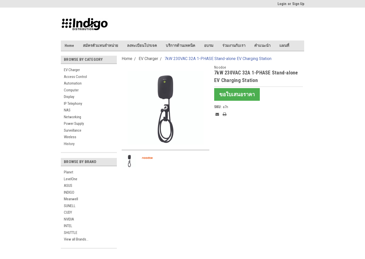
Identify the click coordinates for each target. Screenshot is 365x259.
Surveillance (72, 130)
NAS (67, 110)
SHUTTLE (70, 232)
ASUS (68, 185)
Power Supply (74, 123)
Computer (71, 90)
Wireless (70, 137)
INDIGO (69, 192)
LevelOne (70, 179)
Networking (72, 117)
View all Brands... (76, 239)
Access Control (75, 76)
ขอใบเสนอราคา (237, 94)
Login (282, 4)
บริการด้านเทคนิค (180, 45)
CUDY (68, 212)
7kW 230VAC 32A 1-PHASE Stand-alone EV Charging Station (218, 58)
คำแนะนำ (262, 45)
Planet (68, 172)
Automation (73, 83)
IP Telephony (73, 103)
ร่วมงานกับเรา (233, 45)
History (69, 144)
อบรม (208, 45)
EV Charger (72, 70)
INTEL (68, 226)
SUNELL (70, 206)
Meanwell (71, 199)
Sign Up (298, 4)
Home (69, 45)
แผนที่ (284, 45)
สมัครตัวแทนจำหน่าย (100, 45)
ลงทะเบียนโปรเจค (142, 45)
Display (69, 96)
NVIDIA (69, 219)
